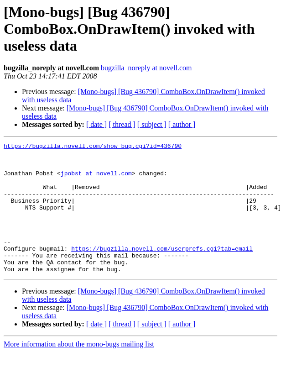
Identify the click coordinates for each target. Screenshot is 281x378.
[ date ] (96, 124)
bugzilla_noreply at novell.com (146, 68)
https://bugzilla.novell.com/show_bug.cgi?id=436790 (93, 147)
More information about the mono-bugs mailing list (79, 370)
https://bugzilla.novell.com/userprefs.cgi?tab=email (162, 270)
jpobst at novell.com (96, 180)
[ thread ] (122, 124)
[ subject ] (152, 124)
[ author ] (182, 124)
